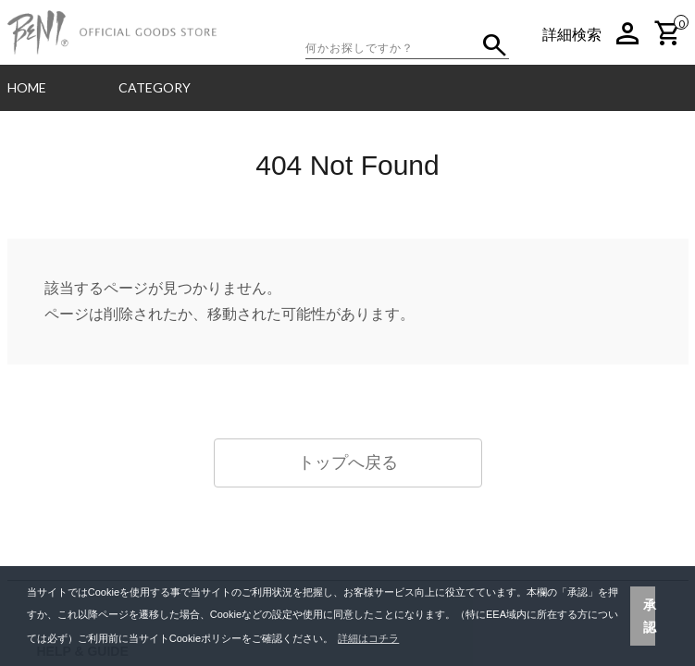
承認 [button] (649, 616)
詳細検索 (572, 35)
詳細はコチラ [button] (368, 638)
